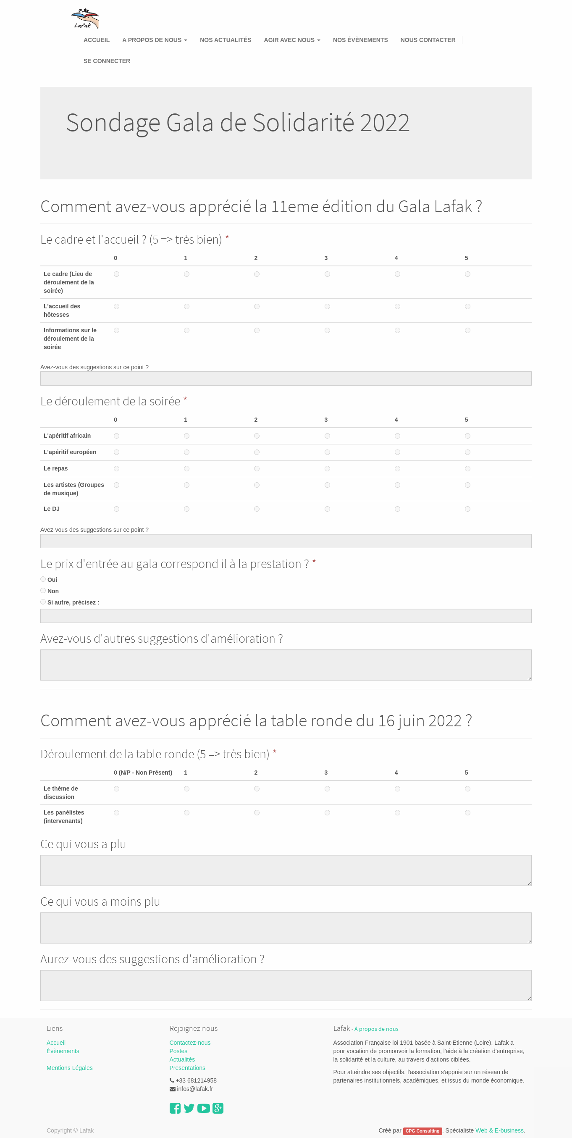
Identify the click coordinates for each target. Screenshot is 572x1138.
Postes (179, 1051)
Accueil (56, 1042)
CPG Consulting (423, 1130)
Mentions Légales (70, 1067)
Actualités (182, 1059)
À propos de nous (376, 1029)
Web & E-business (499, 1130)
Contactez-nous (190, 1042)
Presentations (188, 1067)
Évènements (63, 1051)
